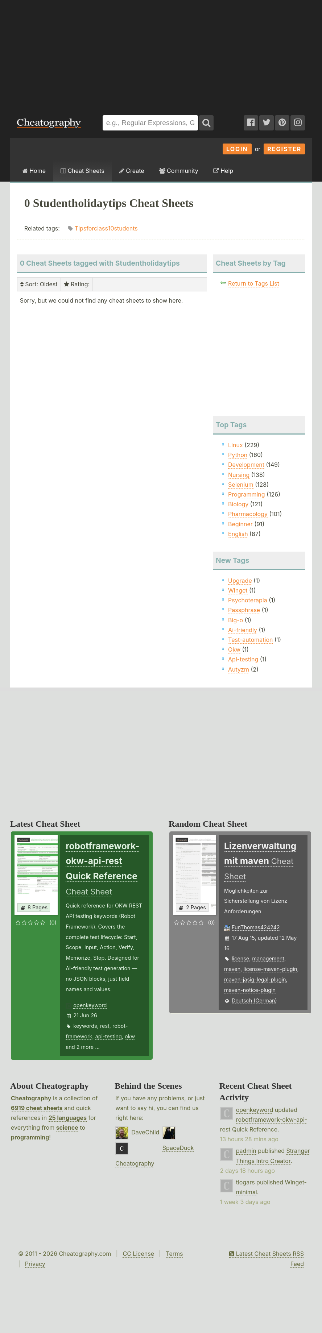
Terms (174, 1253)
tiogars (245, 1182)
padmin (246, 1150)
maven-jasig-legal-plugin (255, 979)
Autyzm (238, 669)
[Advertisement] (161, 54)
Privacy (35, 1263)
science (67, 1127)
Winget (237, 590)
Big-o (235, 620)
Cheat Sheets (82, 170)
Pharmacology (248, 514)
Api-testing (243, 659)
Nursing (238, 474)
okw (130, 1036)
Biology (238, 504)
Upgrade (240, 580)
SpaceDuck (178, 1147)
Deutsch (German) (254, 1000)
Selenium (240, 484)
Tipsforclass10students (106, 228)
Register (284, 149)
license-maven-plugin (270, 969)
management (268, 958)
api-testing (108, 1036)
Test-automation (250, 639)
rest (105, 1026)
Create (131, 170)
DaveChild (145, 1132)
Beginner (240, 524)
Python (237, 454)
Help (223, 170)
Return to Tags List (253, 283)
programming (30, 1137)
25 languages (68, 1117)
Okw (234, 649)
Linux (235, 445)
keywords (85, 1026)
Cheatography (31, 1098)
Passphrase (244, 610)
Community (178, 170)
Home (34, 170)
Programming (246, 494)
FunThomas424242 (256, 927)
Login (237, 149)
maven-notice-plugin (250, 990)
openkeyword (90, 1005)
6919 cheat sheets (37, 1108)
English (238, 533)
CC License (138, 1253)
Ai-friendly (242, 630)
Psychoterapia (247, 600)
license (240, 958)
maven (232, 969)
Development (246, 464)
